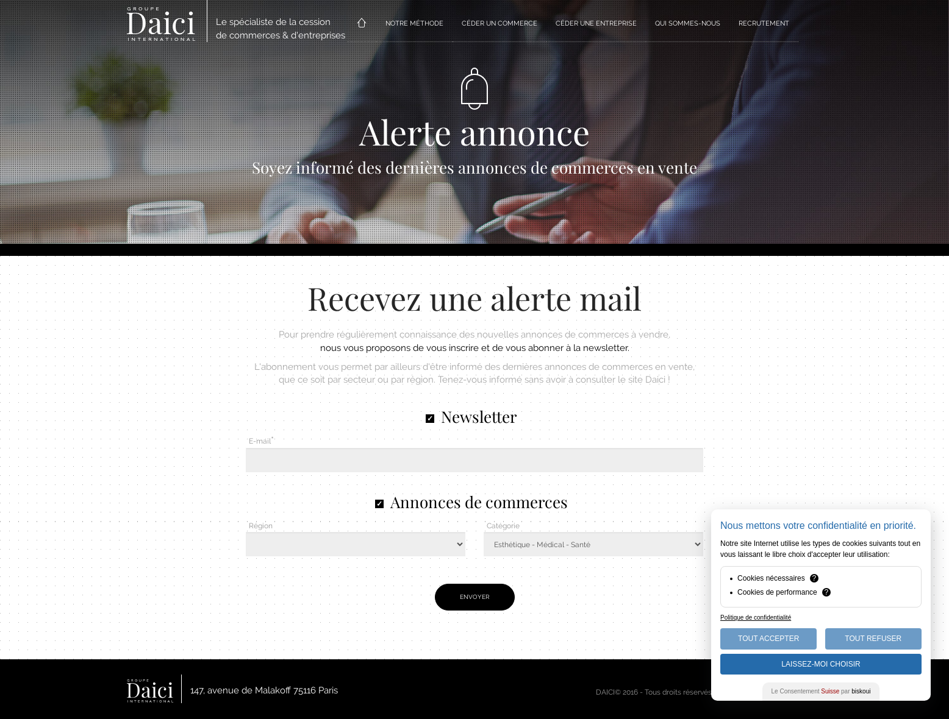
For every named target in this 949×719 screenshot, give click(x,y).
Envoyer (475, 596)
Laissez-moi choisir (820, 664)
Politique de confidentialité (755, 617)
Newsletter (479, 416)
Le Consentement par (821, 691)
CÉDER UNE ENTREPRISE (596, 23)
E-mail (260, 441)
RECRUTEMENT (764, 23)
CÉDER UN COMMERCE (499, 23)
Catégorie (503, 526)
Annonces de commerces (479, 501)
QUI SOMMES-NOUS (687, 23)
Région (261, 526)
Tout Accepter (768, 638)
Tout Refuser (873, 638)
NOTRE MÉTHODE (414, 23)
